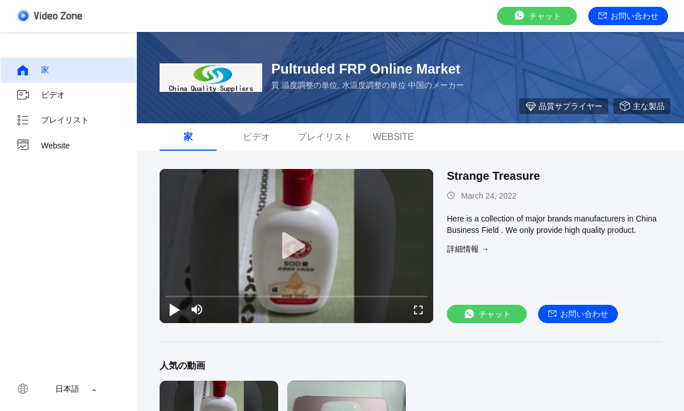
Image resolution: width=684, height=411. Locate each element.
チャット (537, 16)
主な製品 (642, 106)
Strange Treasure (493, 176)
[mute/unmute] (197, 309)
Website (43, 145)
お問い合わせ (628, 16)
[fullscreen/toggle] (418, 309)
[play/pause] (174, 309)
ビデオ (40, 95)
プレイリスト (52, 120)
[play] (296, 246)
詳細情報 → (468, 248)
